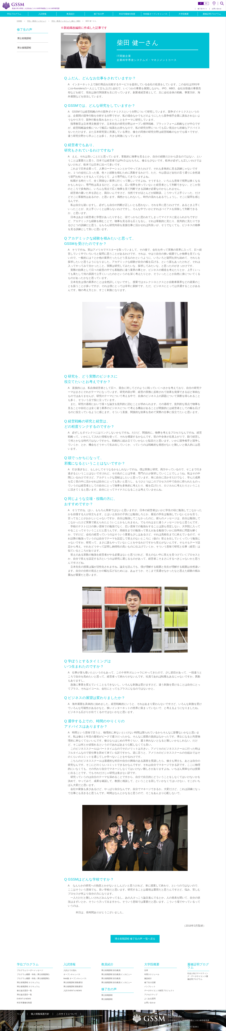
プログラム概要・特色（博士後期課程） (34, 978)
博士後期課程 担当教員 (111, 978)
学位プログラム (14, 14)
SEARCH (222, 3)
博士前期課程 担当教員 (111, 970)
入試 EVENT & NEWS (72, 990)
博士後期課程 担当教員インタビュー (116, 982)
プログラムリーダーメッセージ (30, 970)
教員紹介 (71, 14)
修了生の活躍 (150, 982)
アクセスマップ (150, 994)
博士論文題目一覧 (24, 994)
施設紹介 (148, 978)
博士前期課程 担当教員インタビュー (116, 974)
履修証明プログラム (212, 14)
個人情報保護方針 (40, 1014)
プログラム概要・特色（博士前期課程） (34, 974)
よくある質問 (150, 999)
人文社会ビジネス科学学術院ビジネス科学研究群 (36, 8)
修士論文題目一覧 (24, 990)
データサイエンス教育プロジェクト (159, 990)
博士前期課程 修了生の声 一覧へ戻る (135, 938)
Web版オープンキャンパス (155, 14)
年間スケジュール (151, 974)
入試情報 (42, 14)
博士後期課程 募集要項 (73, 986)
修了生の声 (99, 14)
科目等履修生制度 (127, 14)
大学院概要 (184, 14)
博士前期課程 (24, 38)
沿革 (146, 970)
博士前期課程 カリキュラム (28, 982)
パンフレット (150, 986)
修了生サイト (202, 9)
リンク (20, 1014)
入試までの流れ (70, 970)
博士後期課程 (24, 47)
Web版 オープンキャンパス (74, 978)
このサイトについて (66, 1014)
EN (206, 3)
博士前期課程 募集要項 (73, 982)
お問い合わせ (216, 9)
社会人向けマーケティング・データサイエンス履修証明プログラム (197, 976)
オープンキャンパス (71, 974)
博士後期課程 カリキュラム (28, 986)
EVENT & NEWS (24, 999)
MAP (214, 3)
